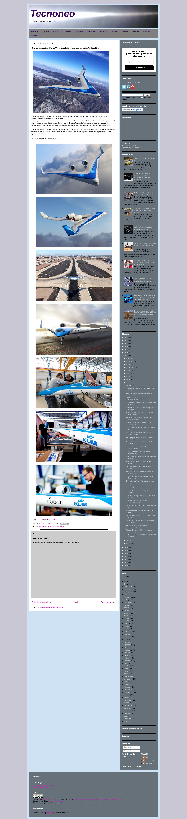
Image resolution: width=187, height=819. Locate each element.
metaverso (127, 658)
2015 (126, 559)
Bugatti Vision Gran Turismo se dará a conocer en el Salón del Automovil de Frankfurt (144, 297)
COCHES (45, 31)
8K (125, 584)
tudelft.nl (43, 519)
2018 (126, 550)
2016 (126, 556)
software (127, 695)
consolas (127, 613)
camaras (127, 605)
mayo (128, 379)
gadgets (127, 634)
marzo (128, 385)
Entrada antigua (108, 602)
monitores (127, 661)
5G (125, 579)
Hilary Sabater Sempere (50, 799)
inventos (56, 526)
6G (125, 581)
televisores (127, 708)
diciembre (129, 358)
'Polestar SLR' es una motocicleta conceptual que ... (137, 526)
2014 (126, 562)
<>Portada (36, 811)
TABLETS (125, 31)
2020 (126, 355)
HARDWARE (103, 31)
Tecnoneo (52, 13)
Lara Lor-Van (149, 760)
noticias (126, 671)
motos (126, 663)
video (126, 716)
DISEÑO (136, 31)
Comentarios (129, 751)
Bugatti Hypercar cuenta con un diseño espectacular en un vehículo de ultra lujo (145, 228)
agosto (128, 370)
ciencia (126, 608)
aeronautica (43, 526)
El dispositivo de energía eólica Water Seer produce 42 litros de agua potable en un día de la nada (145, 313)
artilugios (127, 597)
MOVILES (115, 31)
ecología (127, 626)
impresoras (128, 642)
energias (127, 629)
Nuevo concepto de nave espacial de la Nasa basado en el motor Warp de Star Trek (144, 280)
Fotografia (127, 631)
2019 (126, 547)
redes (126, 682)
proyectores (128, 679)
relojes (126, 684)
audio (126, 600)
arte (125, 594)
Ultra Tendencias (54, 519)
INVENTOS (91, 31)
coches (126, 610)
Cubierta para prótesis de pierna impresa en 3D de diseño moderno (145, 210)
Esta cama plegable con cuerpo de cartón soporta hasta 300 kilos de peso (145, 245)
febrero (128, 540)
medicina (127, 655)
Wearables (127, 721)
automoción (128, 602)
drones (126, 623)
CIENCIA (68, 31)
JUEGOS (34, 36)
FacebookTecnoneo (133, 82)
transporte (63, 526)
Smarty (44, 36)
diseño (50, 526)
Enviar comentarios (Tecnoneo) (52, 607)
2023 (126, 346)
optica (126, 674)
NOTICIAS (146, 31)
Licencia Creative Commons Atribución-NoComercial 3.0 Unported (98, 799)
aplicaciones (128, 589)
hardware (127, 637)
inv (125, 647)
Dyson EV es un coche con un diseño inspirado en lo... (139, 394)
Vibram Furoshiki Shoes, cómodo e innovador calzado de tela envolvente (145, 262)
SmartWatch (128, 692)
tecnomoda (128, 705)
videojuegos (128, 719)
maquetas (127, 653)
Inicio (76, 602)
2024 (126, 343)
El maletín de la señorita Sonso (43, 785)
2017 (126, 553)
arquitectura (128, 592)
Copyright (49, 813)
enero (128, 543)
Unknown (148, 763)
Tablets (126, 697)
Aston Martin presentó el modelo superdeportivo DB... (137, 501)
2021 (126, 352)
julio (127, 373)
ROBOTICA (57, 31)
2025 (126, 340)
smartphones (128, 690)
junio (128, 376)
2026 (126, 337)
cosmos (126, 616)
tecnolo (126, 703)
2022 (126, 349)
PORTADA (34, 31)
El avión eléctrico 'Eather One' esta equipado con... (138, 453)
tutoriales (127, 713)
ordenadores (128, 676)
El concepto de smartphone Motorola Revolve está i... (138, 448)
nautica (126, 668)
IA (124, 639)
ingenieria (127, 645)
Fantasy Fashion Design (130, 148)
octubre (129, 364)
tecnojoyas (127, 700)
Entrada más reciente (41, 602)
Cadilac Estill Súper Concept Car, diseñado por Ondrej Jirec (144, 194)
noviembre (130, 361)
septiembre (130, 367)
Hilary (147, 757)
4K (125, 576)
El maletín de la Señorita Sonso (133, 146)
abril (127, 382)
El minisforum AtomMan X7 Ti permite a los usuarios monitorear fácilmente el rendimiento (144, 176)
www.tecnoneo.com (56, 801)
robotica (127, 687)
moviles (126, 666)
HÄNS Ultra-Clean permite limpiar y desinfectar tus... (138, 399)
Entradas (128, 747)
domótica (127, 621)
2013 (126, 565)
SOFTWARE (79, 31)
